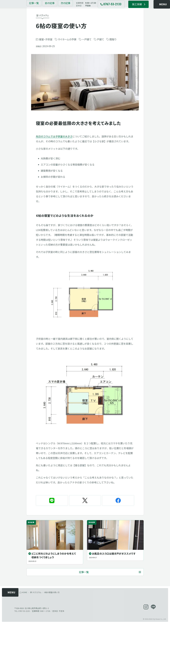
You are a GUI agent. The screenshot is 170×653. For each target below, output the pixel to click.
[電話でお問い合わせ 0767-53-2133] (103, 8)
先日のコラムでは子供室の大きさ (54, 153)
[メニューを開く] (155, 8)
